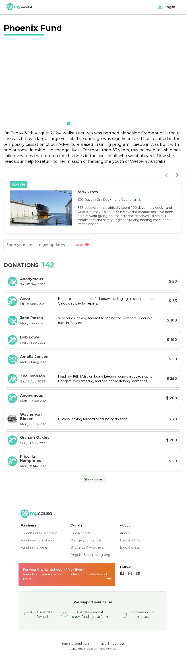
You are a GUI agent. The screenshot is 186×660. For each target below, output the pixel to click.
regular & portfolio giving (90, 555)
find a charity (80, 533)
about (125, 533)
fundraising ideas (34, 547)
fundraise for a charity (38, 540)
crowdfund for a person (39, 533)
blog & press (130, 547)
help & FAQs (130, 540)
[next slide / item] (134, 82)
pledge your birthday (86, 540)
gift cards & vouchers (86, 547)
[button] (33, 222)
